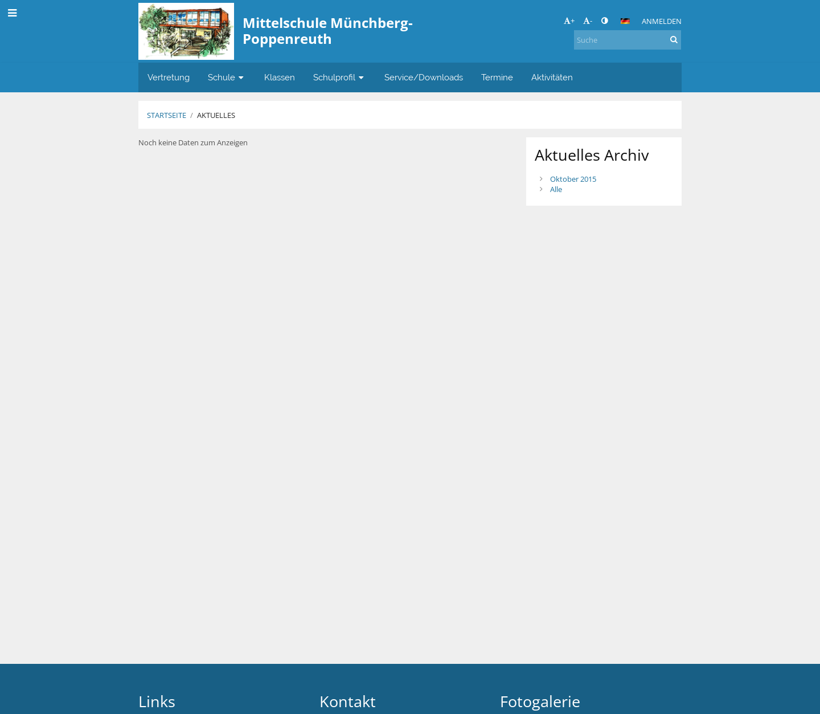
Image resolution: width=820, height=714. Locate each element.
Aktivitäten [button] (552, 77)
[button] (625, 21)
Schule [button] (227, 77)
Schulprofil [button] (339, 77)
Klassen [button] (279, 77)
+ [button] (569, 20)
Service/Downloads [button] (423, 77)
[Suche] (627, 40)
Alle (556, 189)
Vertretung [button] (168, 77)
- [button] (587, 20)
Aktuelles (216, 115)
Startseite (166, 115)
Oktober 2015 (573, 179)
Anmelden (662, 21)
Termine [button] (497, 77)
